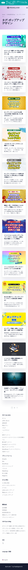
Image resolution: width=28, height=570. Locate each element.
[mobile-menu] (27, 8)
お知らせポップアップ (8, 490)
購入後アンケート (7, 442)
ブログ (4, 428)
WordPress (5, 464)
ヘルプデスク (5, 430)
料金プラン (5, 425)
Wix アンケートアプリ (8, 447)
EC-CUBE (4, 473)
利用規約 (4, 510)
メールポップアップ (7, 495)
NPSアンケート (6, 435)
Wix (3, 461)
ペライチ (4, 468)
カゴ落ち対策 (5, 483)
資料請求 (4, 423)
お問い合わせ (5, 420)
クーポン (4, 488)
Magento (4, 475)
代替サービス (5, 451)
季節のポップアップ (7, 492)
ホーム (4, 418)
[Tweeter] (3, 543)
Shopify (4, 459)
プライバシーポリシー (8, 517)
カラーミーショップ (7, 466)
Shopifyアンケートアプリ (9, 444)
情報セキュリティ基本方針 (9, 515)
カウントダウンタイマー (8, 485)
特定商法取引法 (6, 512)
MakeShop (5, 471)
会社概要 (4, 508)
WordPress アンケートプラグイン (11, 449)
